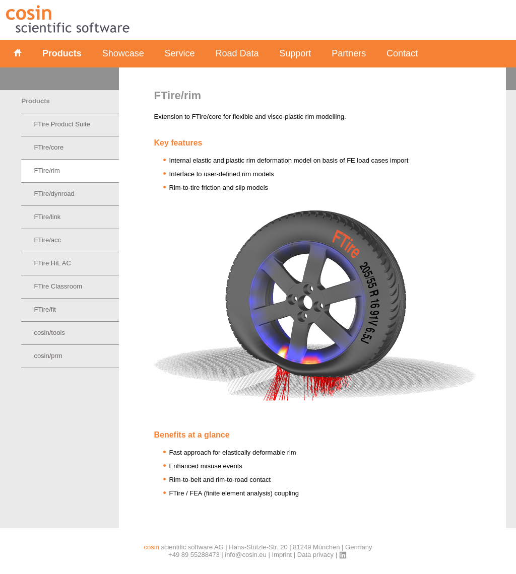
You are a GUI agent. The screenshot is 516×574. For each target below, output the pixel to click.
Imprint (282, 554)
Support (295, 53)
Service (180, 53)
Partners (349, 53)
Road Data (237, 53)
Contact (402, 53)
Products (62, 53)
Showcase (123, 53)
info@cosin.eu (246, 554)
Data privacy (315, 554)
